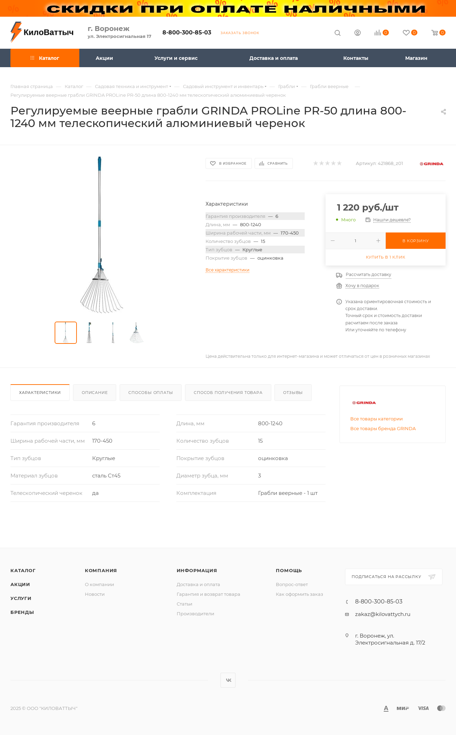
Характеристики (40, 392)
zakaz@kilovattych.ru (382, 614)
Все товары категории (376, 418)
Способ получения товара (228, 392)
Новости (95, 594)
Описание (94, 392)
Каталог (23, 570)
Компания (101, 570)
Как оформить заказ (299, 594)
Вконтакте (228, 680)
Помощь (289, 570)
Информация (197, 570)
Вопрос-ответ (292, 584)
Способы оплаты (150, 392)
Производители (195, 613)
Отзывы (293, 392)
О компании (99, 584)
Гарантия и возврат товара (208, 594)
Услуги (21, 598)
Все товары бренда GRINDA (383, 428)
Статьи (184, 604)
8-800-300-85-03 (186, 32)
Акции (20, 584)
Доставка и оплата (198, 584)
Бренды (22, 612)
